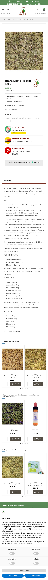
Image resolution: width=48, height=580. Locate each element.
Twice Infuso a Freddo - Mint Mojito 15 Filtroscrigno (35, 484)
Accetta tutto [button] (35, 575)
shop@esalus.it (33, 1)
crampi (8, 121)
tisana (7, 118)
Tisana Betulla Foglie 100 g (12, 484)
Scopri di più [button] (24, 570)
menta (37, 118)
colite (21, 118)
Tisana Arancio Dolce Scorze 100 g (13, 376)
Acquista (16, 384)
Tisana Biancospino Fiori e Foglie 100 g (35, 376)
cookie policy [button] (9, 531)
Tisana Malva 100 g (13, 431)
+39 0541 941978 (18, 133)
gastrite (14, 118)
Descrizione (7, 180)
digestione (28, 118)
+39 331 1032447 (15, 1)
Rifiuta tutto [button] (13, 575)
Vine (35, 431)
